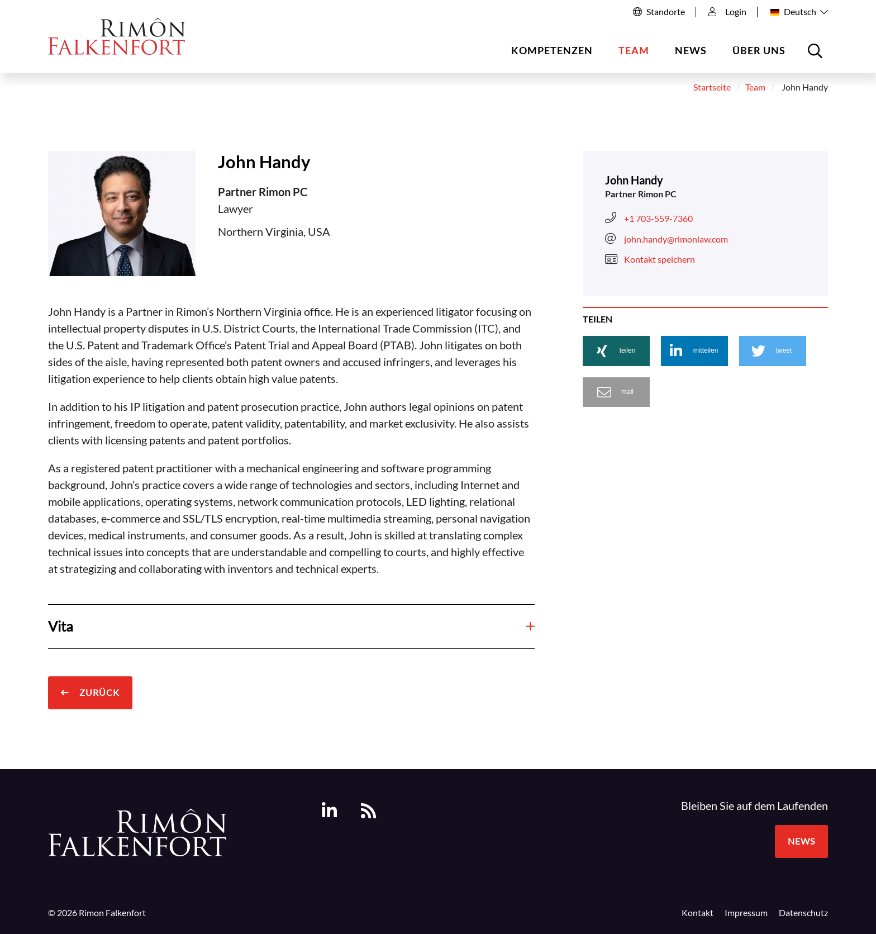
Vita (291, 626)
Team (633, 50)
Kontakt (697, 913)
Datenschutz (803, 913)
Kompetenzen (552, 50)
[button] (616, 351)
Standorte (665, 11)
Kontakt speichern (650, 259)
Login (727, 12)
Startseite (712, 87)
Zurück (98, 693)
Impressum (746, 913)
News (691, 50)
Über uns (758, 50)
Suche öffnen (817, 55)
